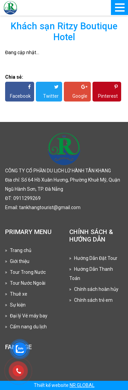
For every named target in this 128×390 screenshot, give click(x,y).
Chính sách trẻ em (93, 300)
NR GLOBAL (82, 385)
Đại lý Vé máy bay (28, 315)
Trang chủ (20, 250)
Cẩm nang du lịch (28, 326)
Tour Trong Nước (28, 272)
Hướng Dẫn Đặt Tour (95, 258)
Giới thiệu (19, 261)
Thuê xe (18, 294)
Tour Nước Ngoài (27, 283)
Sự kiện (18, 305)
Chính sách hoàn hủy (96, 289)
